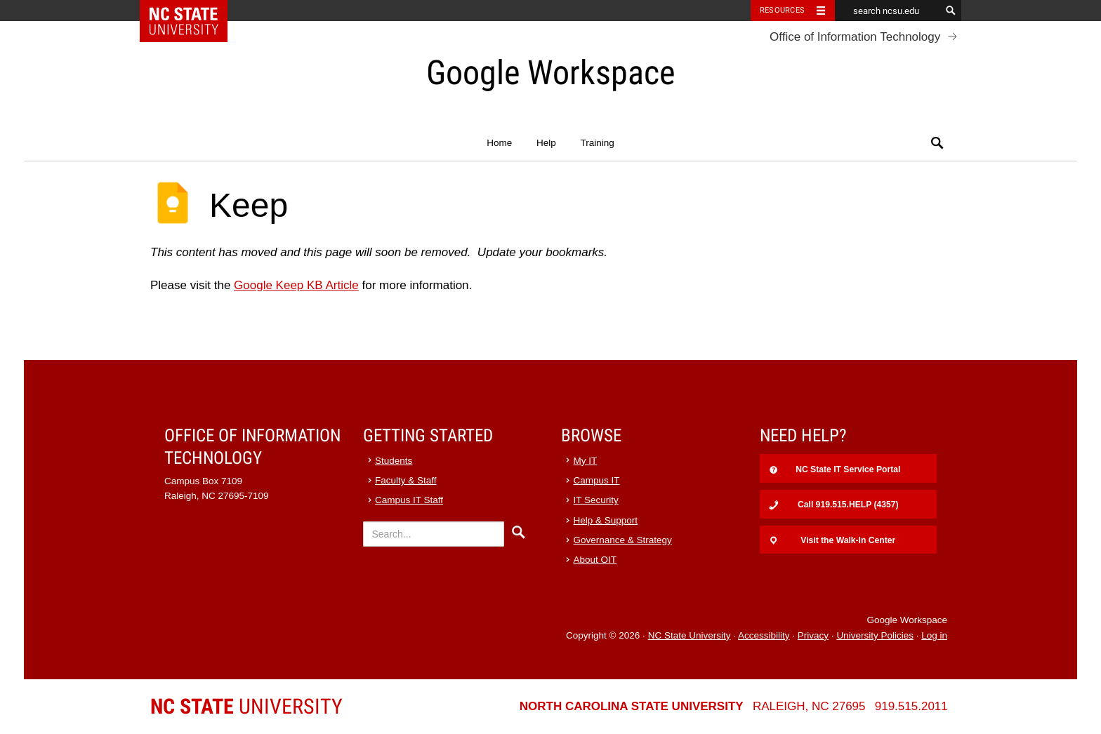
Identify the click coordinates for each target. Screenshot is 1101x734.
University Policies (875, 635)
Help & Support (606, 520)
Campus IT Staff (409, 500)
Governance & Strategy (623, 540)
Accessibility (764, 635)
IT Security (596, 500)
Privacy (813, 635)
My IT (586, 460)
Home (499, 143)
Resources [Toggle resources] (782, 10)
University (246, 706)
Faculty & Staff (406, 480)
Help (546, 143)
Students (393, 460)
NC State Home (192, 10)
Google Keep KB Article (296, 285)
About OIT (595, 559)
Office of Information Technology (855, 37)
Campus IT (597, 480)
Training (597, 143)
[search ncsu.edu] (887, 10)
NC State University (689, 635)
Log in (934, 635)
